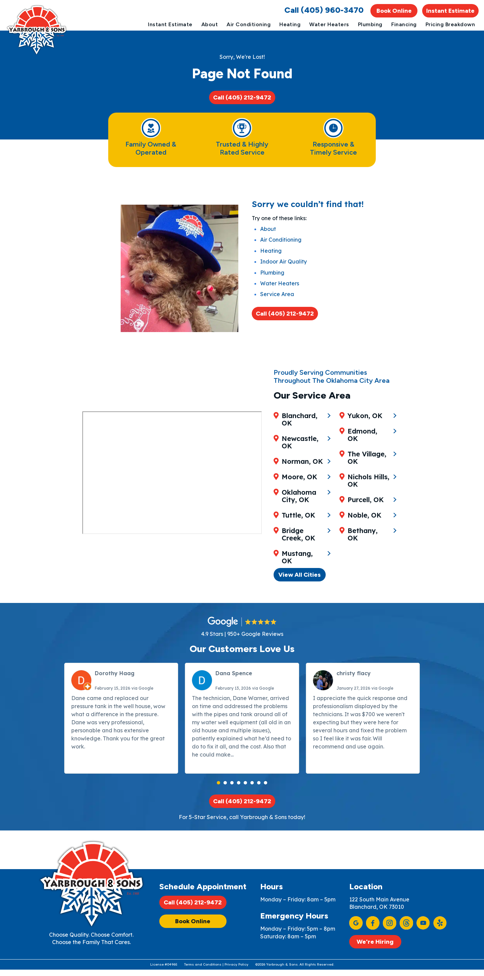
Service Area (277, 305)
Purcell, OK (367, 524)
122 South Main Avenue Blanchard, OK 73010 (379, 903)
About (209, 24)
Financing (404, 24)
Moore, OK (300, 486)
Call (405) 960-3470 (324, 10)
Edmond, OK (370, 463)
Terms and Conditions (202, 970)
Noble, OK (365, 540)
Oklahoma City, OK (299, 505)
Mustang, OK (364, 428)
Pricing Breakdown (450, 24)
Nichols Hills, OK (369, 505)
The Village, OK (368, 482)
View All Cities (300, 570)
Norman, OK (302, 471)
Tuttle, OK (299, 524)
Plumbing (370, 24)
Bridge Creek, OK (299, 543)
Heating (289, 24)
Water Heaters (329, 24)
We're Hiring (375, 942)
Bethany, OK (370, 555)
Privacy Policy (236, 970)
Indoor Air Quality (283, 273)
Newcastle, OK (300, 451)
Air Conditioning (249, 24)
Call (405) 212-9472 (242, 101)
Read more (249, 752)
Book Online (394, 10)
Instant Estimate (450, 10)
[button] (218, 780)
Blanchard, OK (300, 428)
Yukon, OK (366, 448)
